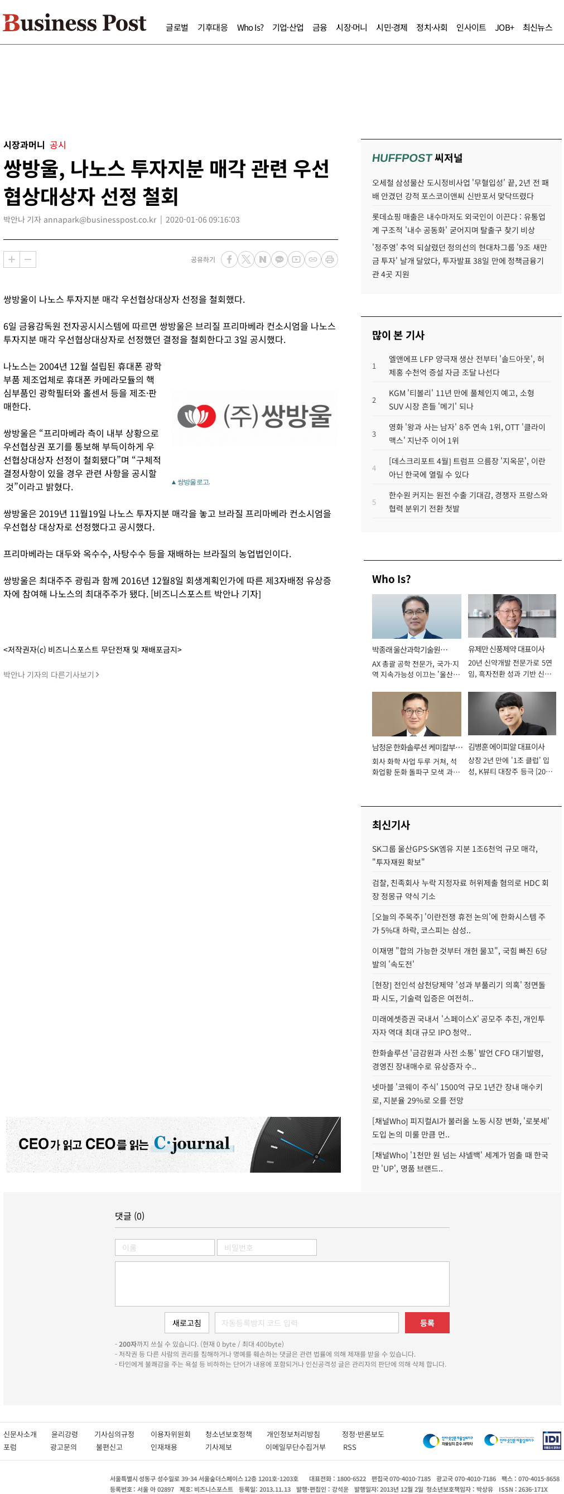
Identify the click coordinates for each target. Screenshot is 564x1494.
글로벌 (177, 27)
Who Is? (250, 27)
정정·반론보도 (363, 1434)
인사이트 (471, 27)
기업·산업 (287, 27)
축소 (28, 259)
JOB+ (504, 27)
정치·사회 (431, 27)
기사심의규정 (122, 1434)
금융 (319, 27)
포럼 (20, 1447)
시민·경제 (391, 27)
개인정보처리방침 (304, 1434)
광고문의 (67, 1447)
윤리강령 (72, 1434)
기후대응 (212, 27)
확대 (11, 259)
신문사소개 (27, 1434)
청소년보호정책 (236, 1434)
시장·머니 (351, 27)
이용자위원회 (178, 1434)
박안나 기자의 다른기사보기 (48, 674)
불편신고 (117, 1447)
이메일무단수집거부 (298, 1447)
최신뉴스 (537, 27)
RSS (349, 1447)
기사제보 (229, 1447)
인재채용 (172, 1447)
